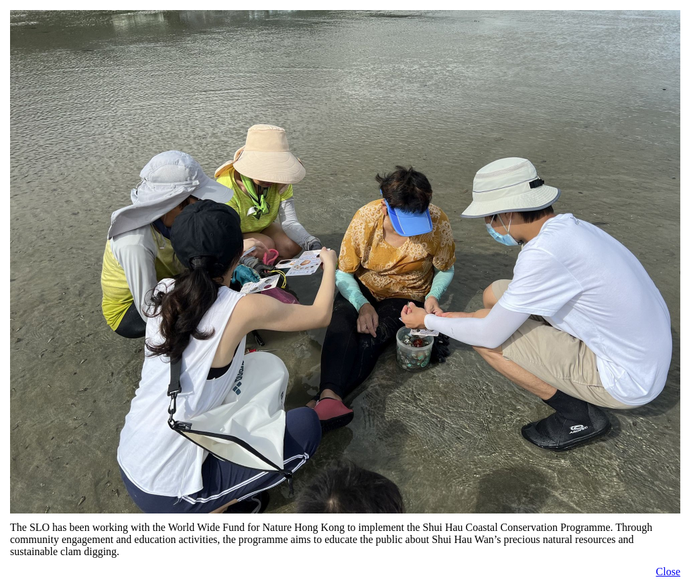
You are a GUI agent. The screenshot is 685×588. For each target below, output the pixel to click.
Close (668, 571)
